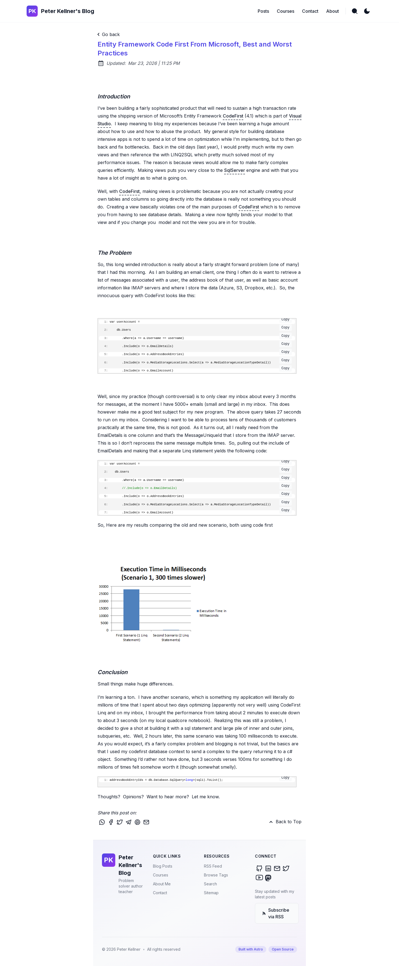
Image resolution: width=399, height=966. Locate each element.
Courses (160, 875)
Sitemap (211, 892)
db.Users (195, 330)
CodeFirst (233, 116)
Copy (286, 320)
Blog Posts (162, 866)
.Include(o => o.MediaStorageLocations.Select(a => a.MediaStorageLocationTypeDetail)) (195, 362)
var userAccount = (195, 321)
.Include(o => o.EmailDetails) (195, 346)
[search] (354, 11)
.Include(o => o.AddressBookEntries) (195, 354)
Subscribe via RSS (275, 913)
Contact (160, 892)
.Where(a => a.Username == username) (195, 338)
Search (210, 883)
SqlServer (234, 170)
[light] (366, 11)
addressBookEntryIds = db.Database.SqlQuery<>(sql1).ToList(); (195, 780)
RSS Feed (213, 866)
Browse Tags (216, 875)
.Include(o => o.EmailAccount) (195, 370)
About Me (162, 883)
